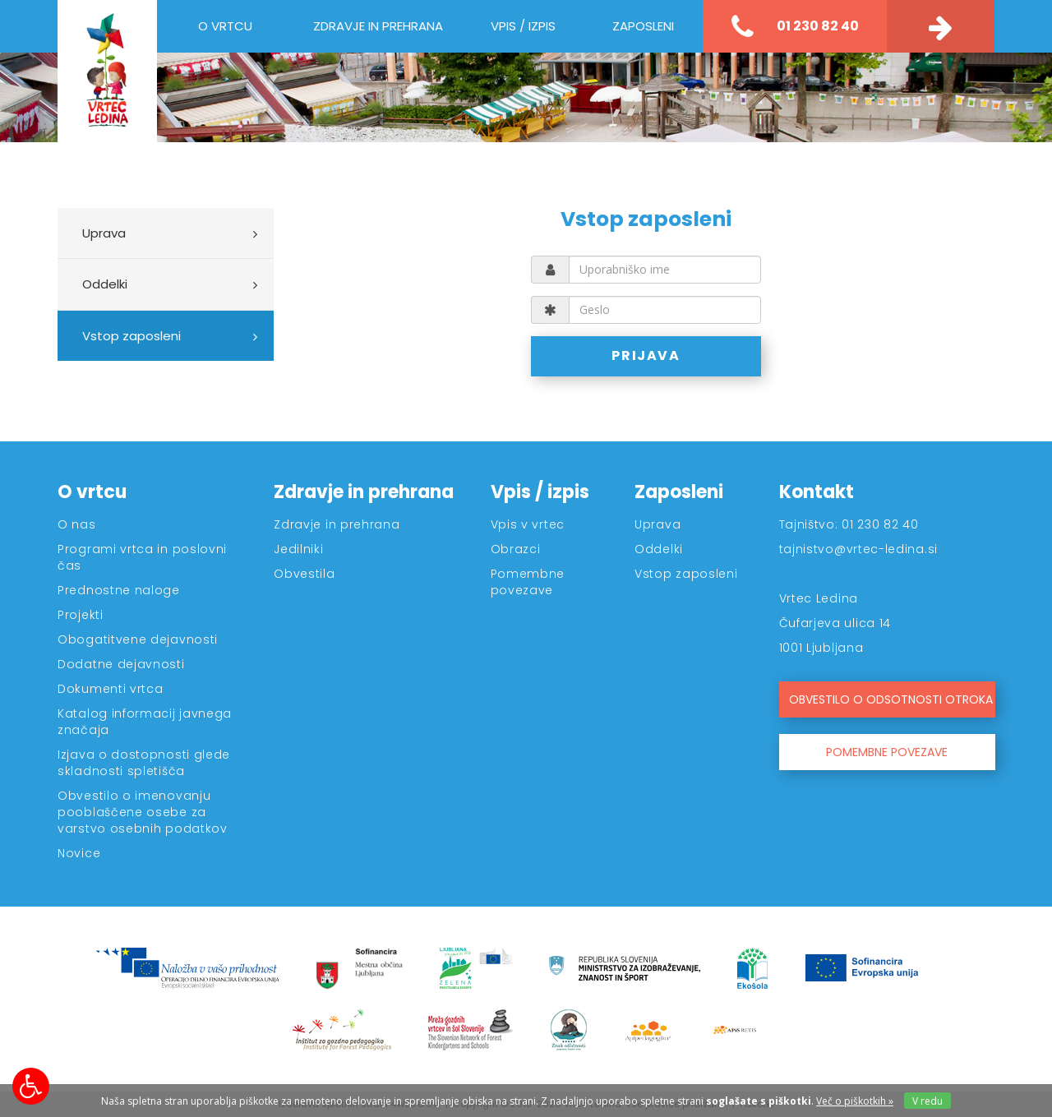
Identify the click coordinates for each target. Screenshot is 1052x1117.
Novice (79, 853)
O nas (77, 524)
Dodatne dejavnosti (121, 664)
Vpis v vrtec (528, 524)
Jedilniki (298, 549)
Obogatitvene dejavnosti (138, 639)
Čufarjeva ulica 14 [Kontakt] (835, 623)
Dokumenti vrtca (111, 689)
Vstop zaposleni (131, 335)
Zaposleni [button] (643, 26)
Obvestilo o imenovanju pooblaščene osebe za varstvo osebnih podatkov (143, 812)
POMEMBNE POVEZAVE (887, 752)
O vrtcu (92, 492)
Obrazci (516, 549)
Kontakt (816, 492)
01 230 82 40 (795, 27)
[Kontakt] (940, 26)
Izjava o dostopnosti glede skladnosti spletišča (144, 762)
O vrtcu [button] (225, 26)
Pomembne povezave (528, 581)
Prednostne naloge (119, 590)
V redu (927, 1101)
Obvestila (304, 573)
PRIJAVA (646, 355)
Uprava (104, 233)
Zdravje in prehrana (364, 492)
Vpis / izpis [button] (523, 26)
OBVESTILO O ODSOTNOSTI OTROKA (891, 699)
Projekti (81, 615)
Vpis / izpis (540, 492)
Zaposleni (678, 492)
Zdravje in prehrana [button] (378, 26)
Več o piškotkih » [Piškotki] (854, 1101)
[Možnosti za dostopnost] (30, 1086)
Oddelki (104, 284)
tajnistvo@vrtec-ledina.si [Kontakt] (859, 549)
